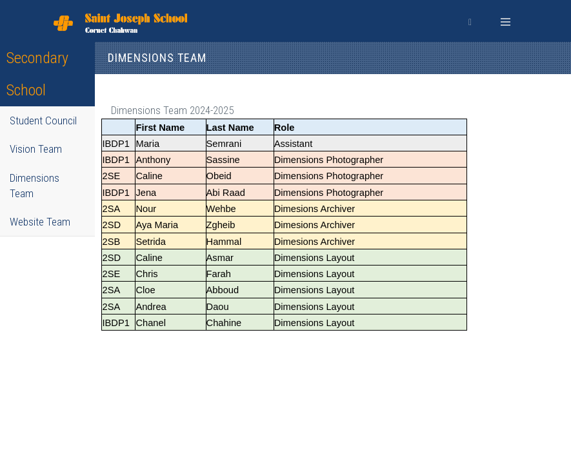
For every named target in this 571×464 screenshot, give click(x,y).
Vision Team (36, 148)
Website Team (40, 221)
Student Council (43, 120)
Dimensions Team (34, 185)
